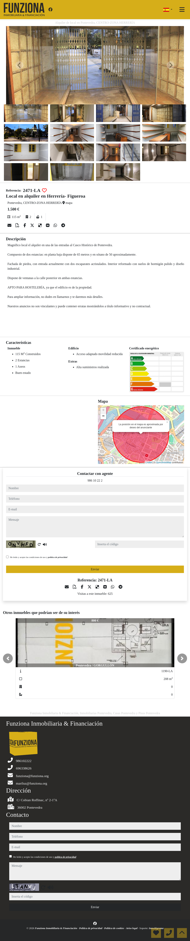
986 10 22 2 (95, 480)
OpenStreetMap (163, 462)
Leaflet (149, 462)
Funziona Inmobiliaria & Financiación (56, 928)
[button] (8, 658)
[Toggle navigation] (182, 9)
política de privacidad (57, 557)
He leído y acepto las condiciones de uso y (38, 557)
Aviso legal (132, 928)
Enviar (95, 569)
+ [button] (103, 410)
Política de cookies (114, 928)
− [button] (103, 416)
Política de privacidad (91, 928)
